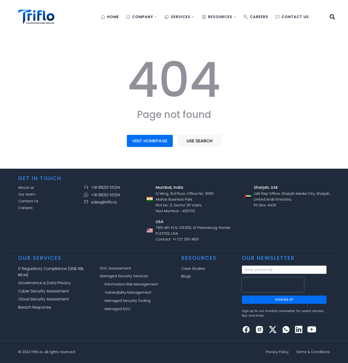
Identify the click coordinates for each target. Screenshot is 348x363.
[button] (332, 17)
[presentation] (273, 284)
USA (159, 222)
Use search (199, 141)
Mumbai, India (169, 187)
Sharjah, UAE (266, 187)
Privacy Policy (277, 351)
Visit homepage (149, 141)
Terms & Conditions (313, 351)
